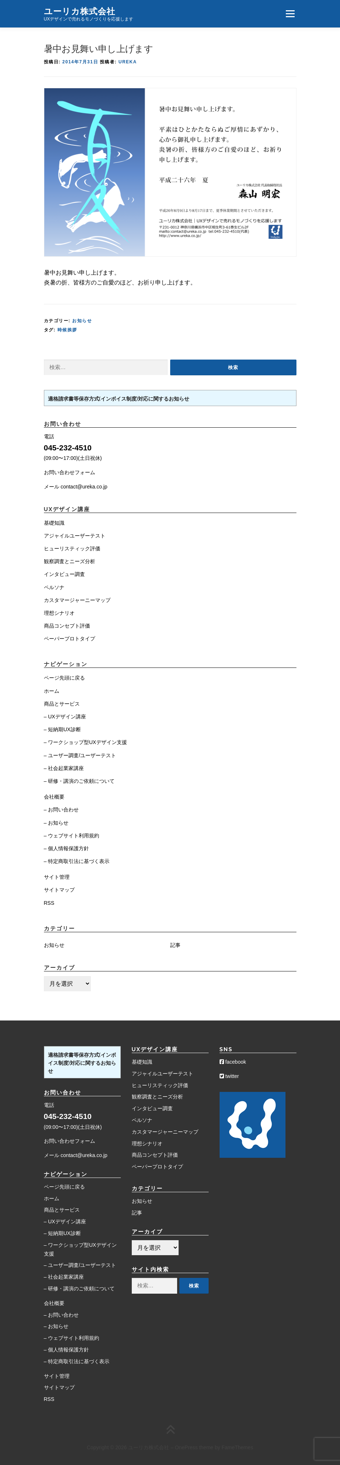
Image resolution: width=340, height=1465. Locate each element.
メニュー (290, 14)
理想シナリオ (59, 613)
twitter (229, 1076)
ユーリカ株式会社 (79, 11)
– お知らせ (56, 823)
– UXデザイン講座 (65, 717)
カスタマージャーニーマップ (77, 600)
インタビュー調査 (64, 574)
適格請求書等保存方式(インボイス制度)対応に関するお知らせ (118, 399)
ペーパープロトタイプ (69, 639)
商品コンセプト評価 (67, 626)
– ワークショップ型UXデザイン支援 (85, 742)
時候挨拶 (67, 329)
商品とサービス (62, 704)
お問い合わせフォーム (69, 472)
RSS (49, 903)
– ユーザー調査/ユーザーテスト (80, 755)
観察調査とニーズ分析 (69, 561)
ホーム (51, 691)
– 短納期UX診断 (62, 729)
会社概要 (54, 797)
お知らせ (82, 320)
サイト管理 (57, 877)
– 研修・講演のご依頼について (79, 781)
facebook (233, 1062)
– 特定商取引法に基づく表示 (77, 861)
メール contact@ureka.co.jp (76, 487)
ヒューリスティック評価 (72, 548)
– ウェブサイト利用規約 (72, 836)
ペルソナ (54, 587)
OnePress (186, 1447)
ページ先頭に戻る (64, 678)
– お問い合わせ (61, 810)
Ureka (128, 61)
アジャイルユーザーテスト (74, 536)
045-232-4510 (68, 447)
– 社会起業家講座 (64, 768)
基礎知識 (54, 523)
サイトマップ (59, 890)
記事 (175, 945)
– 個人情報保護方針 (66, 848)
